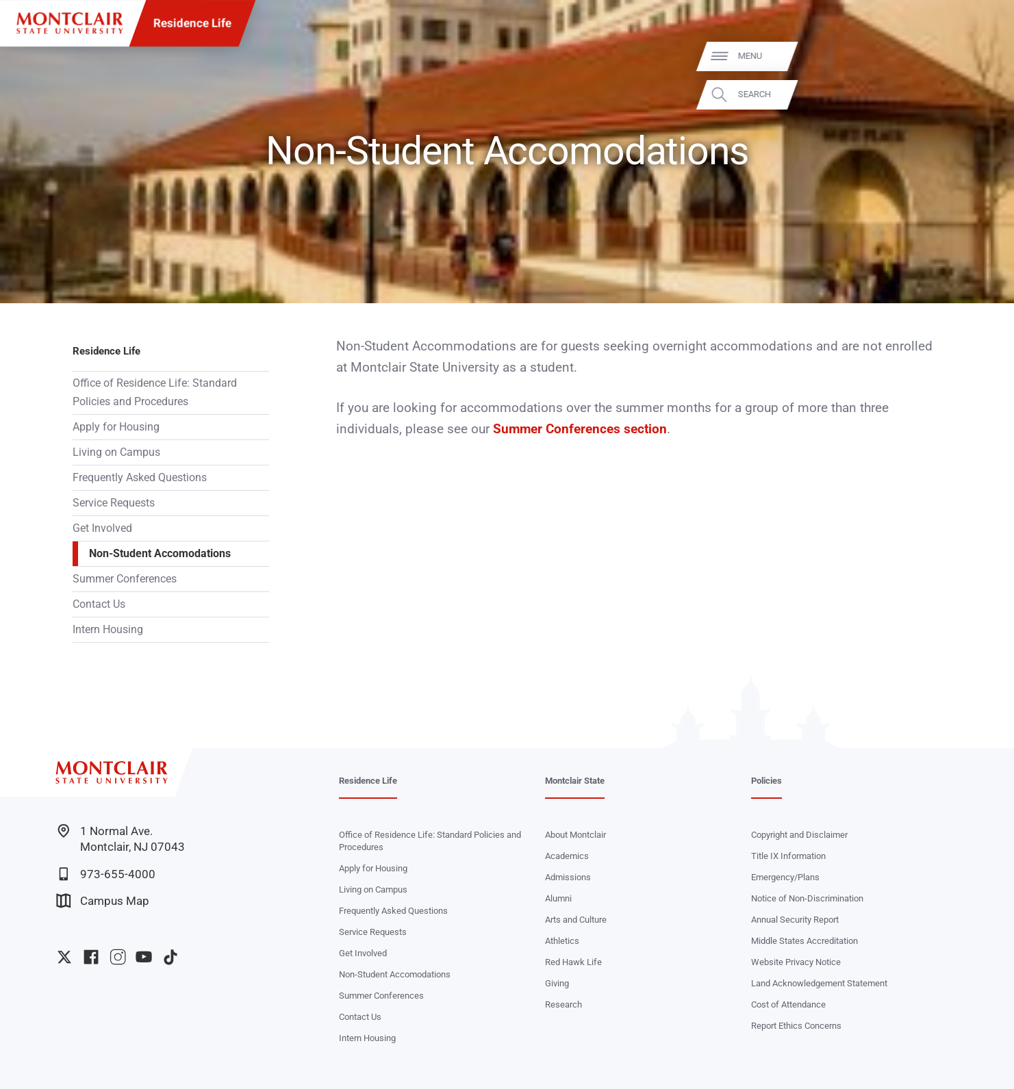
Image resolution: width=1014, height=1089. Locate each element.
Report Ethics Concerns (796, 1026)
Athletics (562, 941)
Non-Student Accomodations (160, 553)
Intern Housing (108, 629)
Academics (567, 856)
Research (563, 1004)
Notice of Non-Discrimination (807, 898)
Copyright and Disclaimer (799, 835)
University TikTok (170, 957)
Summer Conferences (125, 578)
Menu (977, 56)
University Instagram (118, 957)
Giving (557, 983)
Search (981, 95)
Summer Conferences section (578, 429)
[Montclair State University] (69, 23)
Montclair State (575, 781)
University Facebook (91, 957)
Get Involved (102, 528)
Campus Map (102, 900)
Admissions (568, 877)
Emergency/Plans (785, 877)
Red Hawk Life (573, 962)
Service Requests (114, 502)
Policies (766, 781)
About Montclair (575, 835)
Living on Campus (116, 452)
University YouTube (144, 957)
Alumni (558, 898)
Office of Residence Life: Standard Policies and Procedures (155, 391)
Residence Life (192, 23)
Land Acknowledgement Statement (819, 983)
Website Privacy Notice (796, 962)
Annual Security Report (795, 919)
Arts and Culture (576, 919)
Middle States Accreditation (804, 941)
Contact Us (99, 604)
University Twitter (64, 957)
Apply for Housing (116, 426)
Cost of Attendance (788, 1004)
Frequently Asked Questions (140, 477)
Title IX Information (788, 856)
